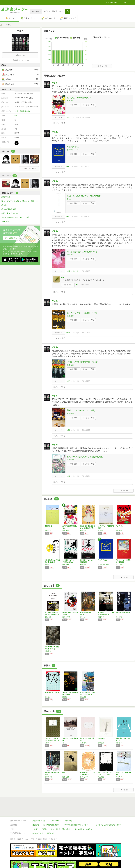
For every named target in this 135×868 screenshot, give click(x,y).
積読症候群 (5, 197)
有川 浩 (100, 530)
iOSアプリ (51, 821)
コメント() (75, 117)
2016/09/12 (86, 271)
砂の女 (64, 772)
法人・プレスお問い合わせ (60, 816)
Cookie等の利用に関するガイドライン (77, 812)
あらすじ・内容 (88, 105)
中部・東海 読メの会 (9, 213)
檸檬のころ (48, 526)
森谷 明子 (70, 460)
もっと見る (102, 66)
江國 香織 (83, 743)
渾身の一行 (5, 221)
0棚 (16, 115)
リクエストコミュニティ (83, 816)
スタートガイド (55, 808)
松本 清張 (119, 617)
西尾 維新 (83, 697)
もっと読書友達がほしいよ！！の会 (15, 217)
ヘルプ (35, 816)
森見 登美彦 (66, 617)
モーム (64, 743)
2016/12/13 (85, 216)
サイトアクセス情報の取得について (108, 812)
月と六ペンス (73, 147)
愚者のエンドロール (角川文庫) (81, 410)
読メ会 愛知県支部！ (9, 209)
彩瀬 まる (70, 100)
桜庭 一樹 (83, 530)
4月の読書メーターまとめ (20, 60)
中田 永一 (70, 199)
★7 (67, 217)
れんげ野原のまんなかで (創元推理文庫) (85, 456)
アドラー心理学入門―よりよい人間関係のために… (52, 614)
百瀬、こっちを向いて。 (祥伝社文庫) (84, 196)
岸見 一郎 (48, 617)
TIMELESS (101, 738)
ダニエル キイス (121, 564)
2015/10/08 (86, 430)
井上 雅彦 (101, 777)
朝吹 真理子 (102, 743)
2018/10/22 (86, 117)
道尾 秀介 (70, 316)
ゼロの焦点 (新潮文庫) (123, 612)
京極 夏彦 (48, 651)
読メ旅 (4, 205)
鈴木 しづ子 (84, 777)
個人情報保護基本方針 (51, 812)
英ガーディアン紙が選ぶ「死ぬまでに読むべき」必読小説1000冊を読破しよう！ (20, 201)
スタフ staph (120, 526)
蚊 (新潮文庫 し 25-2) (52, 692)
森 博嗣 (64, 697)
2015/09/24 (86, 476)
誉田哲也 (101, 617)
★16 (68, 333)
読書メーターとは (39, 808)
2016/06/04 (86, 332)
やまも (55, 82)
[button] (67, 11)
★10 (68, 476)
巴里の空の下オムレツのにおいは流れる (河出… (52, 740)
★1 (77, 285)
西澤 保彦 (70, 365)
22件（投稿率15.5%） (23, 111)
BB (62, 277)
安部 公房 (65, 777)
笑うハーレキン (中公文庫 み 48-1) (82, 313)
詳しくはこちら (11, 238)
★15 (68, 271)
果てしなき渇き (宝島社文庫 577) (82, 251)
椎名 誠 (47, 697)
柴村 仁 (82, 617)
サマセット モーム (73, 150)
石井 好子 (48, 743)
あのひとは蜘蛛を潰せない (79, 97)
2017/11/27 (85, 166)
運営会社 (36, 812)
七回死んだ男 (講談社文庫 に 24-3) (82, 362)
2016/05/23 (86, 381)
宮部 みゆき (48, 777)
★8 (67, 167)
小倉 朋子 (119, 743)
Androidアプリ (38, 821)
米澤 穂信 (70, 413)
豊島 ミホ (48, 530)
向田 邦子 (119, 777)
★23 (68, 430)
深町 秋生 (70, 255)
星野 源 (47, 564)
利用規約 (68, 808)
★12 (68, 117)
